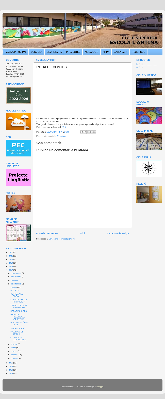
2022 (11, 252)
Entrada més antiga (118, 233)
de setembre (16, 284)
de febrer (15, 355)
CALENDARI (120, 52)
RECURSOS (138, 52)
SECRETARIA (54, 52)
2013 (11, 373)
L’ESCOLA (36, 52)
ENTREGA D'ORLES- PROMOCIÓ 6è (19, 301)
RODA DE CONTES (18, 311)
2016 (11, 363)
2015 (11, 366)
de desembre (16, 273)
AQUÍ (64, 127)
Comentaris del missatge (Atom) (62, 239)
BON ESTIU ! (15, 290)
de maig (14, 344)
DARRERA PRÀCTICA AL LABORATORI (17, 317)
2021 (11, 256)
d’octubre (15, 280)
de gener (15, 358)
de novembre (16, 277)
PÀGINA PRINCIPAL (15, 52)
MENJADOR (91, 52)
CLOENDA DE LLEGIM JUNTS (18, 339)
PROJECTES (73, 52)
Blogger (100, 387)
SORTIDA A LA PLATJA (16, 295)
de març (14, 351)
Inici (82, 233)
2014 (11, 370)
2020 (11, 259)
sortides (63, 136)
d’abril (13, 348)
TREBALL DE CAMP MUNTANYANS (18, 306)
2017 (11, 270)
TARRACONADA (17, 328)
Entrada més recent (47, 233)
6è (58, 136)
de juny (14, 287)
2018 (11, 266)
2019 (11, 263)
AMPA (106, 52)
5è (137, 64)
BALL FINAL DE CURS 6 (16, 333)
